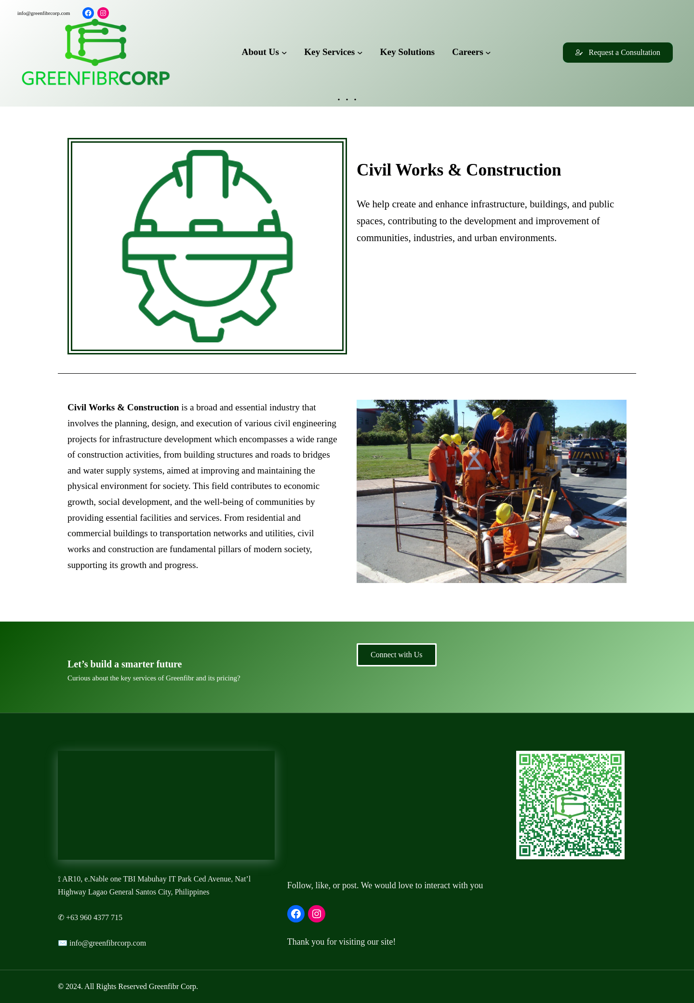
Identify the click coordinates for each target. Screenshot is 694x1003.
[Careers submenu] (488, 52)
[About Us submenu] (284, 52)
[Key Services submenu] (360, 52)
